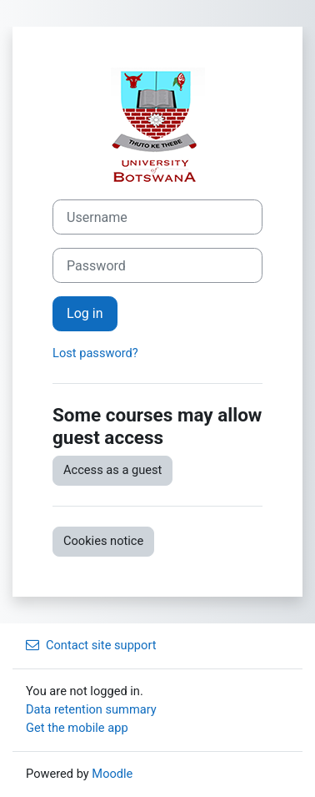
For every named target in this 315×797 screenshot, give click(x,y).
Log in (85, 313)
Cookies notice (103, 540)
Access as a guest (112, 469)
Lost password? (95, 353)
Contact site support (91, 645)
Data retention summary (91, 709)
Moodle (112, 773)
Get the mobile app (77, 727)
